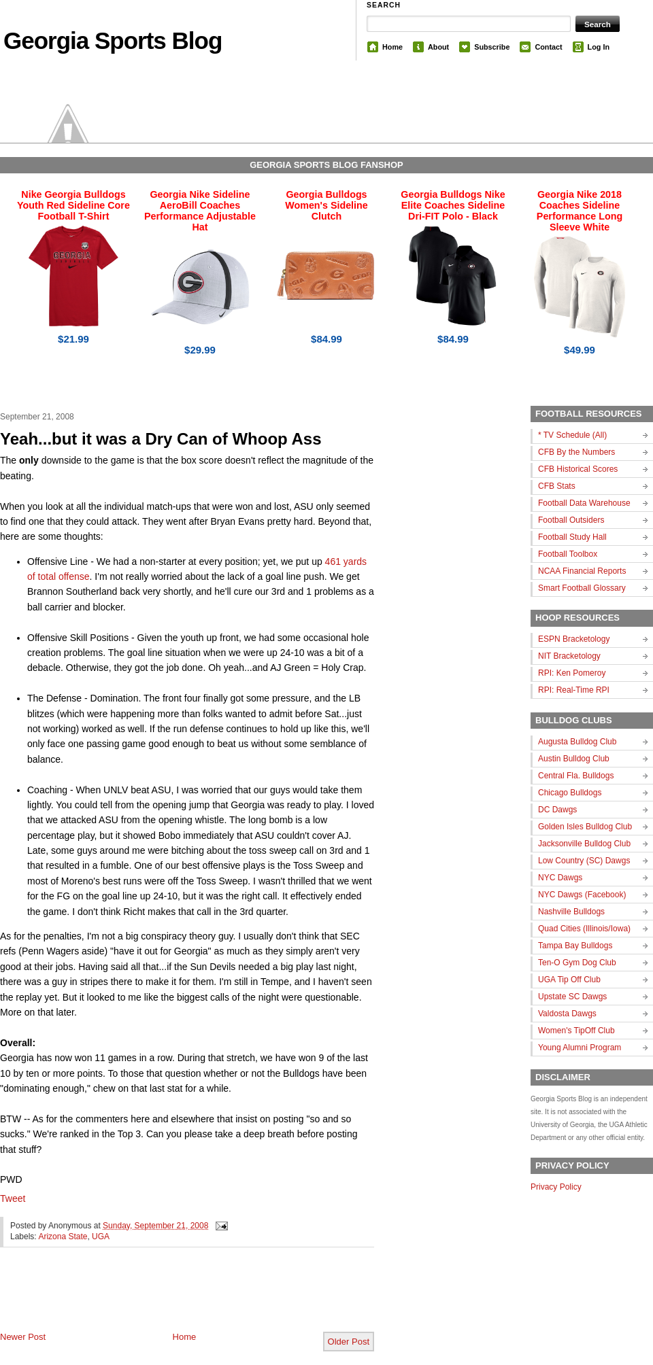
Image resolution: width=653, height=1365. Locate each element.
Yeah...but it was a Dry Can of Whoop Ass (161, 439)
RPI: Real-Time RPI (573, 690)
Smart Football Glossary (582, 588)
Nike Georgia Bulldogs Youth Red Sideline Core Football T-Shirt (73, 205)
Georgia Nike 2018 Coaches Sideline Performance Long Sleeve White (579, 210)
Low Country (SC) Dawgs (584, 860)
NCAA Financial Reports (582, 571)
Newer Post (23, 1337)
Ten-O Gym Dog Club (577, 962)
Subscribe (491, 47)
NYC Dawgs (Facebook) (582, 894)
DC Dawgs (557, 809)
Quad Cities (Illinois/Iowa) (584, 928)
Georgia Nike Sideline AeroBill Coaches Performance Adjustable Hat (200, 210)
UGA (101, 1236)
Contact (548, 47)
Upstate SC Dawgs (572, 996)
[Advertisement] (159, 1300)
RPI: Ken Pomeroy (571, 673)
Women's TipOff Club (576, 1030)
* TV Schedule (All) (572, 435)
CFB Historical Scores (578, 469)
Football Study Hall (572, 537)
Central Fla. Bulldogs (576, 775)
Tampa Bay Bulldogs (575, 945)
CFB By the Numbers (576, 452)
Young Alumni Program (579, 1047)
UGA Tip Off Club (569, 979)
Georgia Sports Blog (112, 40)
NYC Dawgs (560, 877)
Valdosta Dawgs (567, 1013)
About (438, 47)
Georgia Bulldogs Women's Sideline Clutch (326, 205)
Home (392, 47)
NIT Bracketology (569, 656)
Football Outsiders (571, 520)
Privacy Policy (556, 1187)
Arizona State (62, 1236)
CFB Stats (556, 486)
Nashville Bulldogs (571, 911)
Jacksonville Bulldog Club (584, 843)
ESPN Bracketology (573, 639)
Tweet (12, 1198)
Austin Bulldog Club (573, 758)
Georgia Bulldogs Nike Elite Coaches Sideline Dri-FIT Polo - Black (453, 205)
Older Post (348, 1341)
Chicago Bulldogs (569, 792)
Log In (598, 47)
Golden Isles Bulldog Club (585, 826)
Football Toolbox (567, 554)
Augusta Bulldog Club (577, 741)
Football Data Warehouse (584, 503)
